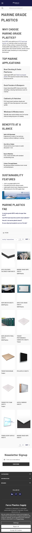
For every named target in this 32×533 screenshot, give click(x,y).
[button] (16, 233)
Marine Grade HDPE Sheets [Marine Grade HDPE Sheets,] (22, 436)
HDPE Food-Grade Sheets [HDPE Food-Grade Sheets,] (22, 304)
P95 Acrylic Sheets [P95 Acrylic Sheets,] (23, 371)
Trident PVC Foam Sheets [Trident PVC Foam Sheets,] (6, 403)
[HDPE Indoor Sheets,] (8, 289)
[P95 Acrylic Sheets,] (23, 357)
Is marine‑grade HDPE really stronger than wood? (14, 214)
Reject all (16, 526)
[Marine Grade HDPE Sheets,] (23, 421)
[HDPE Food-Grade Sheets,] (23, 289)
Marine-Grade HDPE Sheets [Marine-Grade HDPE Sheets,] (23, 270)
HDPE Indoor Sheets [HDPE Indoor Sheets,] (7, 303)
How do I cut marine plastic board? (12, 220)
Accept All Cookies (16, 530)
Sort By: (4, 239)
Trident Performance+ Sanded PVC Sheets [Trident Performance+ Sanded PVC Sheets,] (23, 338)
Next (28, 239)
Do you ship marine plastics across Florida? (14, 223)
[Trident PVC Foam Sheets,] (8, 388)
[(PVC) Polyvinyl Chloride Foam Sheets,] (8, 255)
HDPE (6, 41)
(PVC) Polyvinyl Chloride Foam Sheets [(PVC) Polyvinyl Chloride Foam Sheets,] (8, 270)
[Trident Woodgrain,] (8, 357)
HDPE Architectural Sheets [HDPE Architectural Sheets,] (7, 337)
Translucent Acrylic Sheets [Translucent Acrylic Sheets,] (7, 436)
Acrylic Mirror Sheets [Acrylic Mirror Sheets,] (21, 403)
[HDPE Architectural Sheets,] (8, 322)
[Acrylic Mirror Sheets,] (23, 388)
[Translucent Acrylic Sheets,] (8, 421)
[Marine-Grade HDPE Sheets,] (23, 255)
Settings (16, 523)
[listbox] (12, 239)
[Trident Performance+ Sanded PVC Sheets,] (23, 322)
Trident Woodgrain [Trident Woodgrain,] (7, 371)
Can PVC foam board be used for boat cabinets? (15, 217)
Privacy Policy (20, 519)
